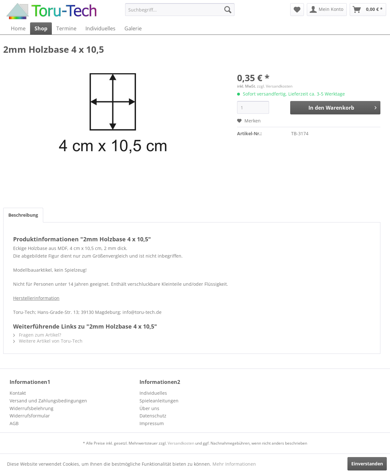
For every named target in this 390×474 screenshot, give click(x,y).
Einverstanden (367, 464)
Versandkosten (181, 443)
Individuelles (153, 393)
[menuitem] (179, 9)
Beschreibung (23, 215)
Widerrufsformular (30, 416)
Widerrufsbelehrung (31, 408)
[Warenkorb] (368, 9)
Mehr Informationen (234, 464)
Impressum (151, 423)
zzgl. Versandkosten (274, 86)
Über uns (149, 408)
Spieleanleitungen (159, 401)
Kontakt (18, 393)
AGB (14, 423)
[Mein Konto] (327, 9)
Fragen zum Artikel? (37, 335)
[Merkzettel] (297, 9)
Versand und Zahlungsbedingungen (48, 401)
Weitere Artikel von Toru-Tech (48, 341)
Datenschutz (152, 416)
